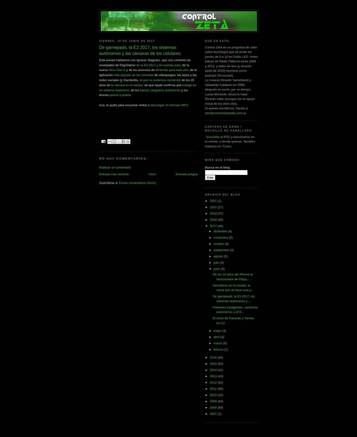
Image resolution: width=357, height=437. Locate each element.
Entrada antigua (187, 174)
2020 (214, 207)
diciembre (221, 231)
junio (217, 269)
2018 (214, 220)
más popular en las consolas (133, 75)
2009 (214, 401)
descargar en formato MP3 (169, 105)
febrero (219, 349)
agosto (219, 256)
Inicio (152, 174)
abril (217, 337)
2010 (214, 395)
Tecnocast (225, 75)
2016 (214, 357)
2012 (214, 382)
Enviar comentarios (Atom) (137, 183)
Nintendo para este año (172, 70)
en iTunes (224, 146)
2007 (214, 414)
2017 (214, 226)
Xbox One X (116, 70)
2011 (214, 389)
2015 (214, 363)
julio (217, 262)
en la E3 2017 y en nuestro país (158, 65)
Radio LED (240, 57)
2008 (214, 407)
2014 (214, 370)
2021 (214, 201)
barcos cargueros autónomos (160, 90)
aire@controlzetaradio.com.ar (225, 113)
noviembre (221, 237)
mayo (218, 331)
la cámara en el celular (127, 85)
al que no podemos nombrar (159, 80)
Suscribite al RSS (217, 137)
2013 (214, 376)
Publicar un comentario (115, 167)
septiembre (222, 250)
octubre (219, 244)
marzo (218, 343)
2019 (214, 213)
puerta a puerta (120, 95)
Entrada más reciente (114, 174)
